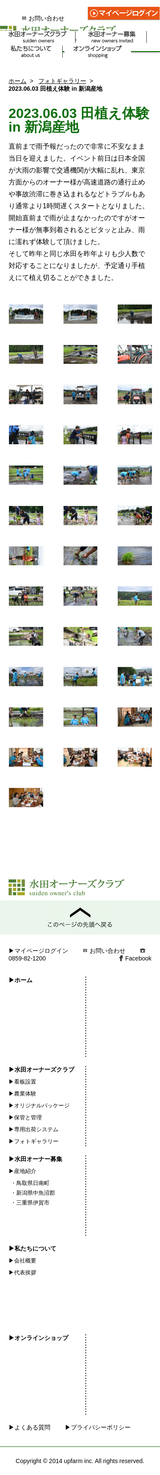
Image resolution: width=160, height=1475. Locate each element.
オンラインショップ (97, 51)
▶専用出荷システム (33, 1129)
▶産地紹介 (22, 1171)
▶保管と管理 (25, 1117)
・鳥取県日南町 (30, 1183)
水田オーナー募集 (112, 37)
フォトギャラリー (62, 81)
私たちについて (31, 51)
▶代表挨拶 (22, 1272)
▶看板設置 (22, 1081)
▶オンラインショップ (38, 1337)
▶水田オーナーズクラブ (41, 1069)
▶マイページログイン (38, 950)
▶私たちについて (32, 1248)
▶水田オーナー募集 (35, 1159)
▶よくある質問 (29, 1427)
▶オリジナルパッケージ (39, 1105)
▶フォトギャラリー (33, 1141)
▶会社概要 (22, 1260)
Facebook (138, 958)
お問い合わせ (43, 18)
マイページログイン (123, 13)
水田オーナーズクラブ (38, 37)
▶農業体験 (22, 1093)
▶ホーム (20, 980)
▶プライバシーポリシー (98, 1427)
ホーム (17, 81)
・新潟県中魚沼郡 (33, 1193)
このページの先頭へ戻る (80, 917)
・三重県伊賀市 (30, 1202)
